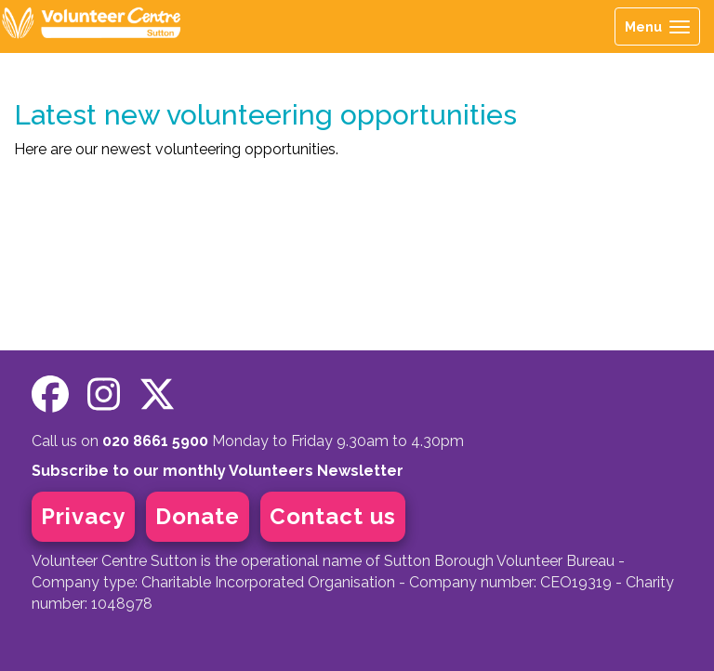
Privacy (83, 516)
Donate (197, 516)
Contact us (333, 516)
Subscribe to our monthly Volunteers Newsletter (217, 471)
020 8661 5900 (155, 441)
